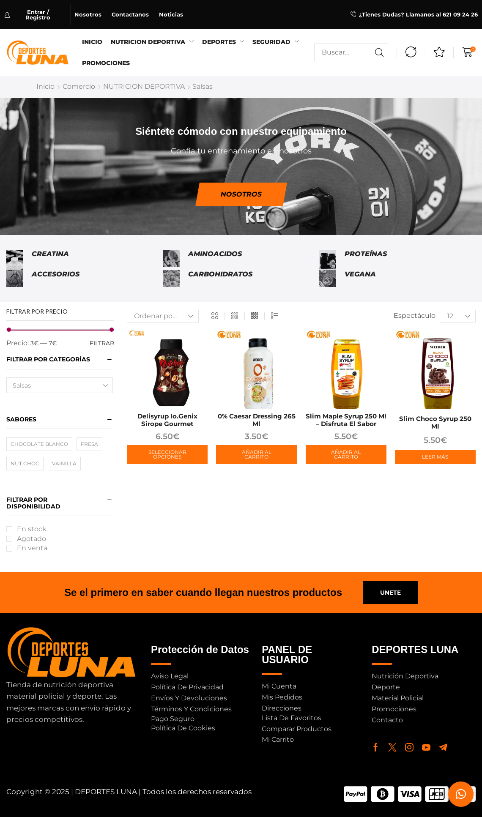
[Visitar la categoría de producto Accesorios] (14, 278)
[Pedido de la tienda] (163, 316)
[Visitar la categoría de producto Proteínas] (327, 260)
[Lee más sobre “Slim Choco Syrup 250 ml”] (435, 457)
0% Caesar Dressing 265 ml (257, 420)
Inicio (45, 86)
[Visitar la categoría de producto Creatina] (14, 260)
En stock (32, 529)
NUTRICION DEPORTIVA (144, 86)
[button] (37, 14)
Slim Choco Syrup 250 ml (435, 422)
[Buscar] (379, 52)
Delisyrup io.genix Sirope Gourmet (167, 420)
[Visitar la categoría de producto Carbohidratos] (171, 278)
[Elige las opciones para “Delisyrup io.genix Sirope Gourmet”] (167, 454)
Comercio (79, 86)
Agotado (31, 539)
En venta (32, 548)
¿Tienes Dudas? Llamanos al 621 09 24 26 (418, 14)
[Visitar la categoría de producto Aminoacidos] (171, 260)
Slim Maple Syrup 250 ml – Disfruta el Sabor (346, 420)
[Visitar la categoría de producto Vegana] (327, 278)
